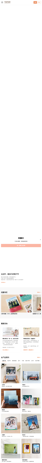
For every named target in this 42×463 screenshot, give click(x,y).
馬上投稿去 (6, 350)
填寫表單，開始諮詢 (28, 350)
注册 (35, 2)
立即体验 (3, 282)
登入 (39, 2)
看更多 (39, 292)
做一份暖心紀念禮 (21, 245)
